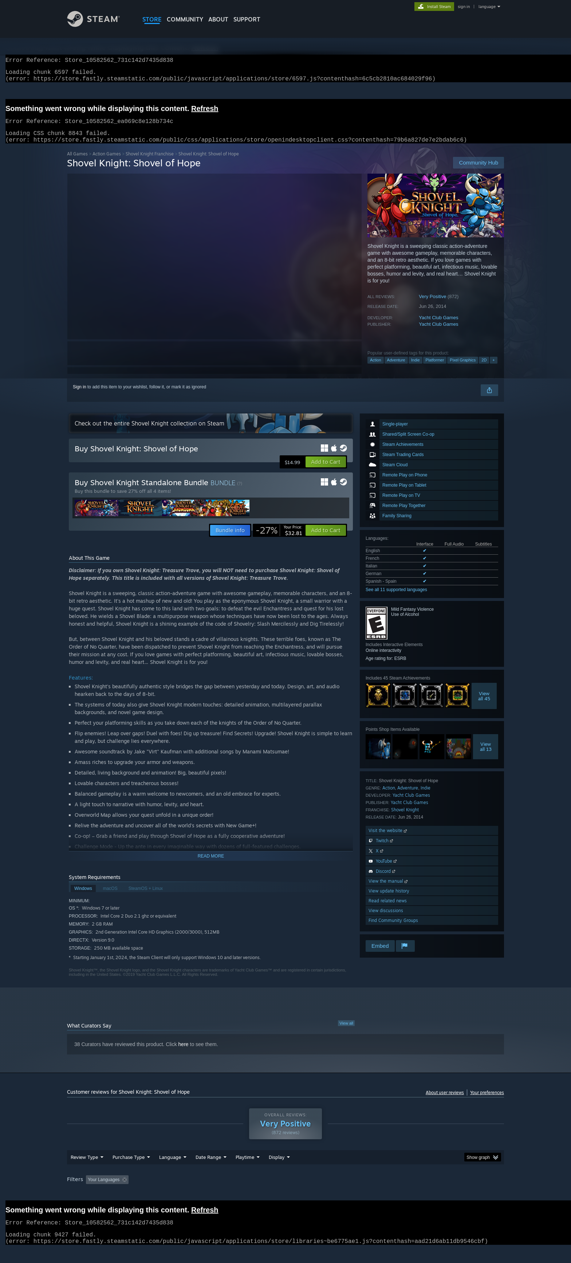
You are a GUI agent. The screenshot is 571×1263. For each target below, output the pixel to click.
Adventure (396, 369)
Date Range (208, 1171)
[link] (278, 539)
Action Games (106, 162)
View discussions (386, 919)
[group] (285, 1194)
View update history (389, 899)
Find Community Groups (393, 929)
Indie (415, 369)
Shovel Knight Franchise (150, 162)
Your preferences (487, 1101)
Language (170, 1171)
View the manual (389, 889)
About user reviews (445, 1101)
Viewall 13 (486, 755)
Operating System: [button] (347, 1193)
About (218, 19)
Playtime (245, 1171)
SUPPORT (246, 19)
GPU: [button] (408, 1193)
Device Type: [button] (440, 1193)
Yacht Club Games (438, 326)
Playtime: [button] (234, 1193)
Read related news (388, 909)
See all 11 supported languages (396, 598)
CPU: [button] (384, 1193)
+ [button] (493, 369)
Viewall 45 (484, 704)
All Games (77, 162)
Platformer (435, 369)
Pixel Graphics (463, 369)
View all (346, 1032)
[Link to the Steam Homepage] (99, 25)
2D (484, 369)
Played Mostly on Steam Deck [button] (286, 1193)
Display (276, 1171)
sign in (464, 6)
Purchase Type (129, 1171)
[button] (325, 470)
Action (375, 369)
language (487, 6)
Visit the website (388, 839)
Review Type (84, 1171)
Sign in (79, 395)
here (183, 1053)
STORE (152, 19)
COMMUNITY (185, 19)
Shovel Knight (405, 818)
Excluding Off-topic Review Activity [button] (177, 1193)
